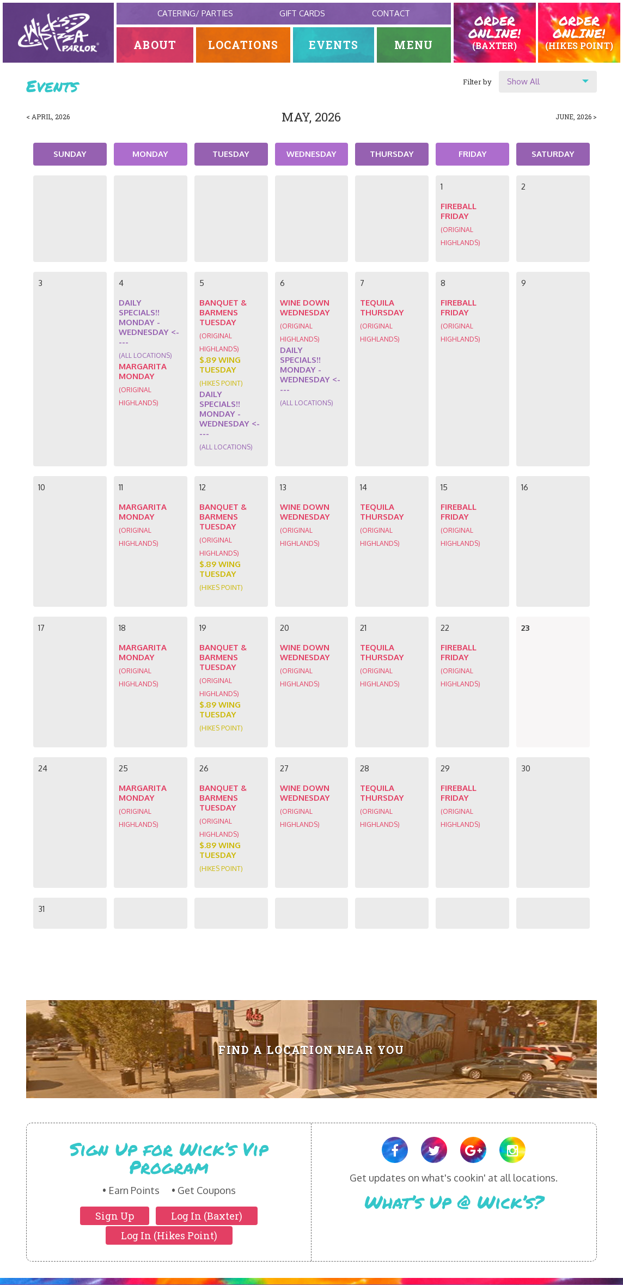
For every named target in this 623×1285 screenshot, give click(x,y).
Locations (243, 45)
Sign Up (114, 1215)
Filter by (477, 82)
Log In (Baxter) (206, 1215)
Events (333, 45)
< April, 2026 (48, 116)
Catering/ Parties (195, 13)
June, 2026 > (576, 116)
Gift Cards (302, 13)
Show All (523, 81)
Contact (391, 13)
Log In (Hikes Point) (169, 1235)
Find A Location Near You (311, 1050)
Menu (413, 45)
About (154, 45)
